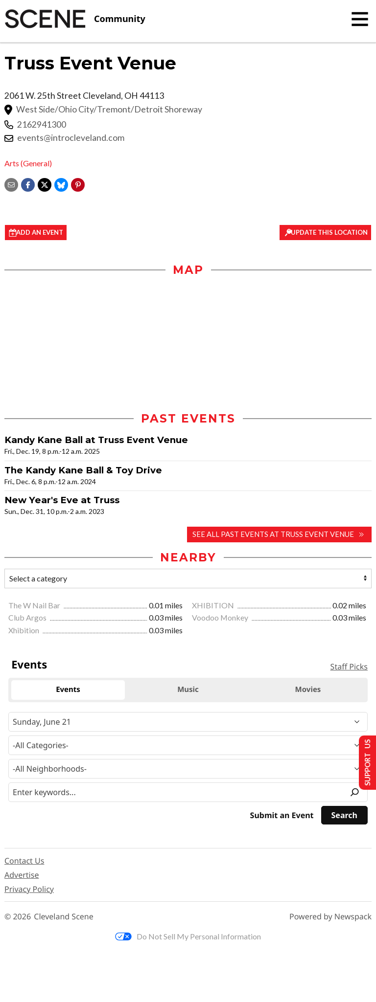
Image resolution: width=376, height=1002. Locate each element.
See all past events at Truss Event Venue (274, 535)
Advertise (21, 876)
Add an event (46, 233)
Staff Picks (349, 668)
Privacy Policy (29, 890)
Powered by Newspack (330, 918)
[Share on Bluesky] (61, 183)
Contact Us (24, 862)
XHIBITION (213, 606)
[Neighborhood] (188, 770)
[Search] (344, 816)
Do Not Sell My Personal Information (188, 937)
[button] (78, 183)
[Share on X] (44, 183)
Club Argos (28, 619)
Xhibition (24, 631)
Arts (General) (28, 163)
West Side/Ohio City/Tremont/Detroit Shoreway (109, 109)
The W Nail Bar (35, 606)
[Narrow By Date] (188, 723)
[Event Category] (188, 747)
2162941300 (41, 124)
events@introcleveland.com (70, 138)
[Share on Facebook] (28, 183)
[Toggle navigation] (360, 19)
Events (29, 666)
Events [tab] (68, 691)
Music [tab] (188, 691)
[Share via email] (11, 183)
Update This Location (326, 233)
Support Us (364, 762)
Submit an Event (282, 817)
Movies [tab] (308, 691)
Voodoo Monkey (221, 619)
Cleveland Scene (64, 918)
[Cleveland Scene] (75, 19)
